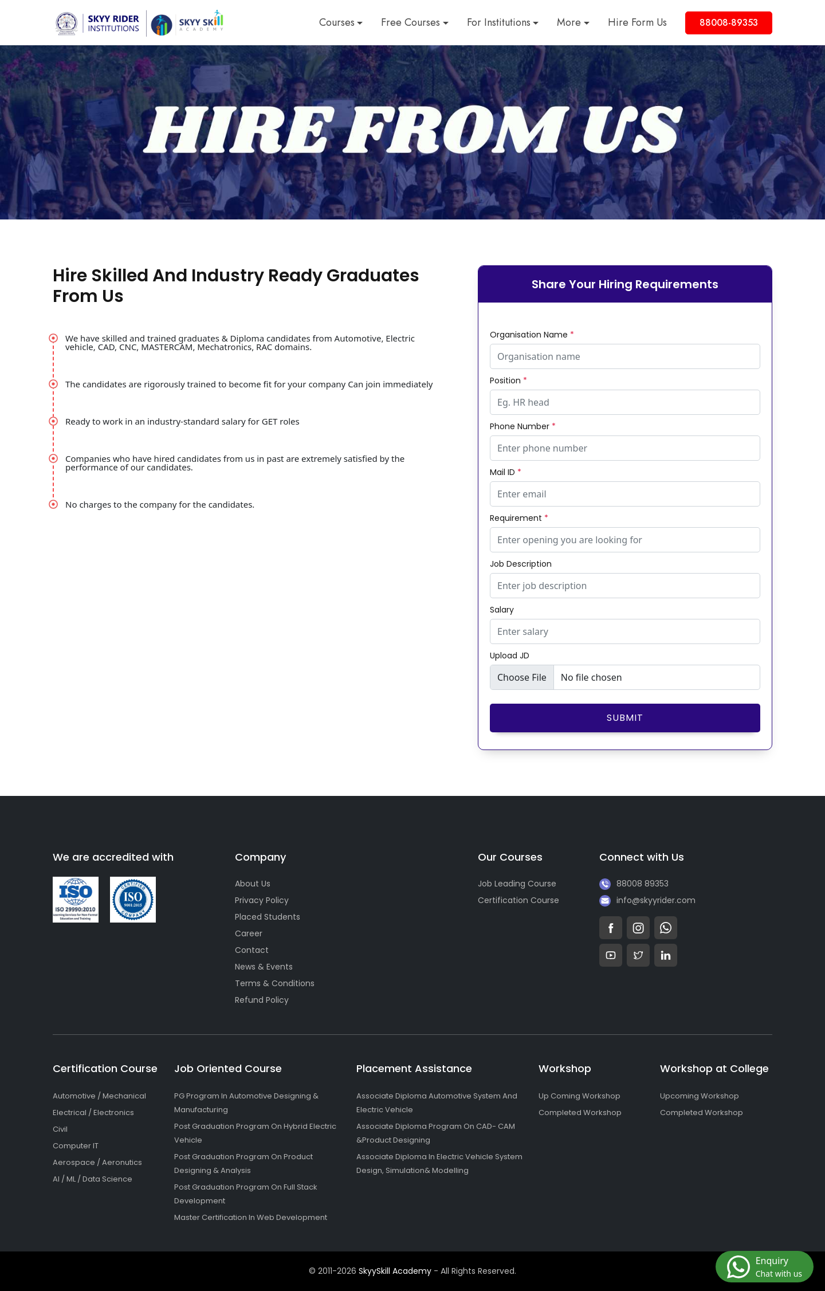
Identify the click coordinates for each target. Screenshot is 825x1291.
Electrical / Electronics (93, 1112)
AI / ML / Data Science (92, 1179)
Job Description (521, 564)
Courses (337, 22)
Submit (625, 717)
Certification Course (518, 900)
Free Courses (410, 22)
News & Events (264, 966)
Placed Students (267, 917)
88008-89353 (729, 22)
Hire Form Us (637, 22)
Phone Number (523, 426)
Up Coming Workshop (579, 1095)
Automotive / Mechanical (99, 1095)
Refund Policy (262, 1000)
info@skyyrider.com (656, 900)
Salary (502, 609)
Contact (252, 950)
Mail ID (505, 472)
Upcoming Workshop (699, 1095)
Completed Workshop (580, 1112)
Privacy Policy (262, 900)
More (569, 22)
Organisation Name (532, 334)
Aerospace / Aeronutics (97, 1162)
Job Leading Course (517, 883)
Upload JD (509, 655)
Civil (60, 1129)
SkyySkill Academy (395, 1271)
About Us (252, 883)
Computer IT (76, 1145)
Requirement (519, 518)
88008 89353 (642, 883)
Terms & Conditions (275, 983)
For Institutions (499, 22)
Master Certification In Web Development (250, 1217)
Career (248, 933)
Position (508, 380)
